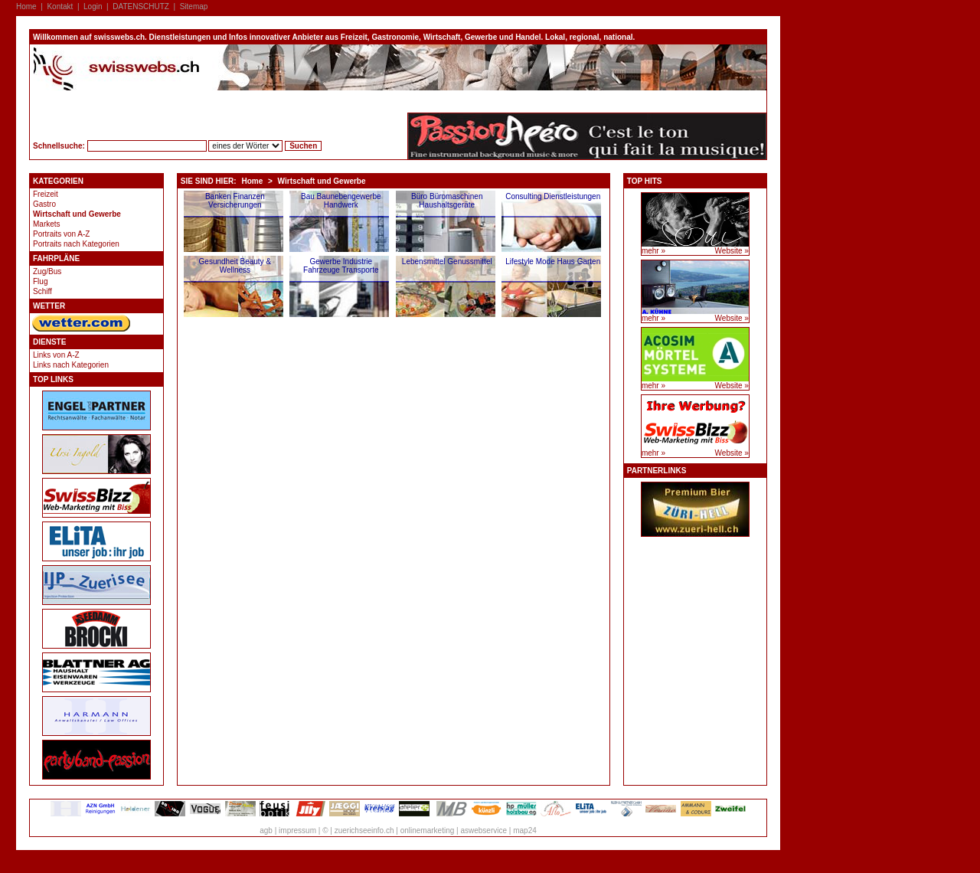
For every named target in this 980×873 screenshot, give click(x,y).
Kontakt (60, 6)
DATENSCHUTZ (141, 6)
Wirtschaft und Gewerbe (77, 214)
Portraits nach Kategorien (76, 244)
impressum (297, 830)
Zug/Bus (47, 271)
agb (266, 830)
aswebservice (483, 830)
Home (26, 6)
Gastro (44, 204)
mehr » (653, 251)
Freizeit (45, 194)
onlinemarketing (427, 830)
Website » (732, 251)
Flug (40, 281)
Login (92, 6)
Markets (46, 224)
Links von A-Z (56, 355)
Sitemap (194, 6)
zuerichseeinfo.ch (364, 830)
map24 (525, 830)
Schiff (42, 291)
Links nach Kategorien (71, 365)
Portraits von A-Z (61, 234)
